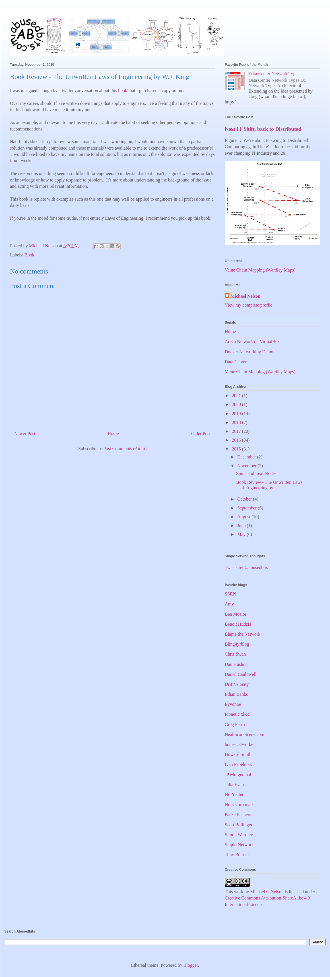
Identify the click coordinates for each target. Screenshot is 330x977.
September (247, 507)
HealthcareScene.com (244, 734)
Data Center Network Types (273, 73)
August (244, 516)
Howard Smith (238, 754)
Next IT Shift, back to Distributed (263, 129)
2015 (237, 448)
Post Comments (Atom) (125, 448)
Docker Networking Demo (249, 351)
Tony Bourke (237, 854)
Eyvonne (233, 704)
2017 (237, 431)
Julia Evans (235, 784)
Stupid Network (239, 844)
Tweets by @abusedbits (246, 567)
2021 (237, 395)
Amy (229, 603)
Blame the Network (242, 634)
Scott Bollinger (238, 824)
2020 (237, 404)
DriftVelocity (237, 684)
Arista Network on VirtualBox (252, 341)
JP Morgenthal (238, 774)
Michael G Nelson (266, 891)
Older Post (201, 433)
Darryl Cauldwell (241, 674)
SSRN (230, 593)
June (242, 525)
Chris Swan (235, 654)
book (122, 90)
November (247, 465)
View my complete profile (248, 305)
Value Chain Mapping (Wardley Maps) (260, 270)
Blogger (190, 965)
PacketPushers (238, 814)
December (247, 456)
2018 (237, 422)
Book (29, 254)
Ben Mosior (235, 614)
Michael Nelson (245, 296)
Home (113, 433)
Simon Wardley (239, 834)
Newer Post (24, 433)
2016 (237, 440)
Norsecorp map (239, 804)
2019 (237, 413)
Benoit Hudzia (238, 624)
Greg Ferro (235, 724)
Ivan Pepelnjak (238, 764)
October (245, 499)
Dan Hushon (236, 664)
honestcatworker (240, 744)
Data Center (236, 361)
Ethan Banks (236, 694)
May (242, 534)
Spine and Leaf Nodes (256, 473)
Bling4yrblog (237, 644)
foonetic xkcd (237, 714)
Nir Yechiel (235, 794)
